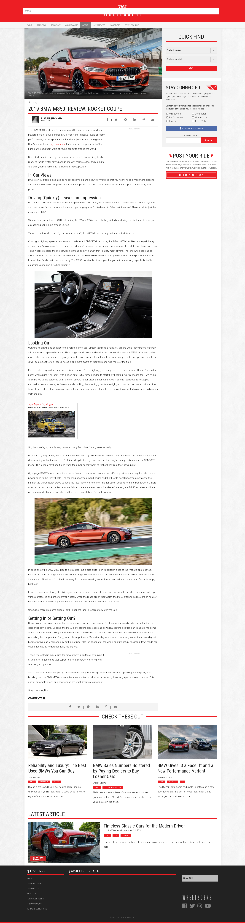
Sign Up (209, 140)
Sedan (56, 782)
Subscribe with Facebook (192, 129)
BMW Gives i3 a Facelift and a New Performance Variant (185, 768)
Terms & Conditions (37, 909)
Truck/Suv (55, 25)
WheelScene (130, 917)
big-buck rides (57, 144)
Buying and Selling (113, 787)
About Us (32, 894)
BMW (32, 782)
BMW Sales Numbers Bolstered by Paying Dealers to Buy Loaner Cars (121, 771)
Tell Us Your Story (191, 175)
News (29, 25)
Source (31, 95)
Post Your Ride (131, 25)
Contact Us (33, 889)
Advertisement (191, 250)
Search (216, 10)
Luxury (85, 25)
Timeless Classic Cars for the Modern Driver (144, 826)
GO (191, 68)
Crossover (44, 782)
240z (107, 836)
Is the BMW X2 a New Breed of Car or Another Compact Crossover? (48, 408)
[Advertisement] (134, 149)
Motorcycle (99, 25)
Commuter (41, 25)
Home (29, 878)
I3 (182, 782)
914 (116, 836)
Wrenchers (115, 25)
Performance (71, 25)
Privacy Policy (34, 904)
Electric (172, 782)
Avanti (126, 836)
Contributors (34, 883)
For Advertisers (35, 899)
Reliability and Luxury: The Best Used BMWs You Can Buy (57, 768)
